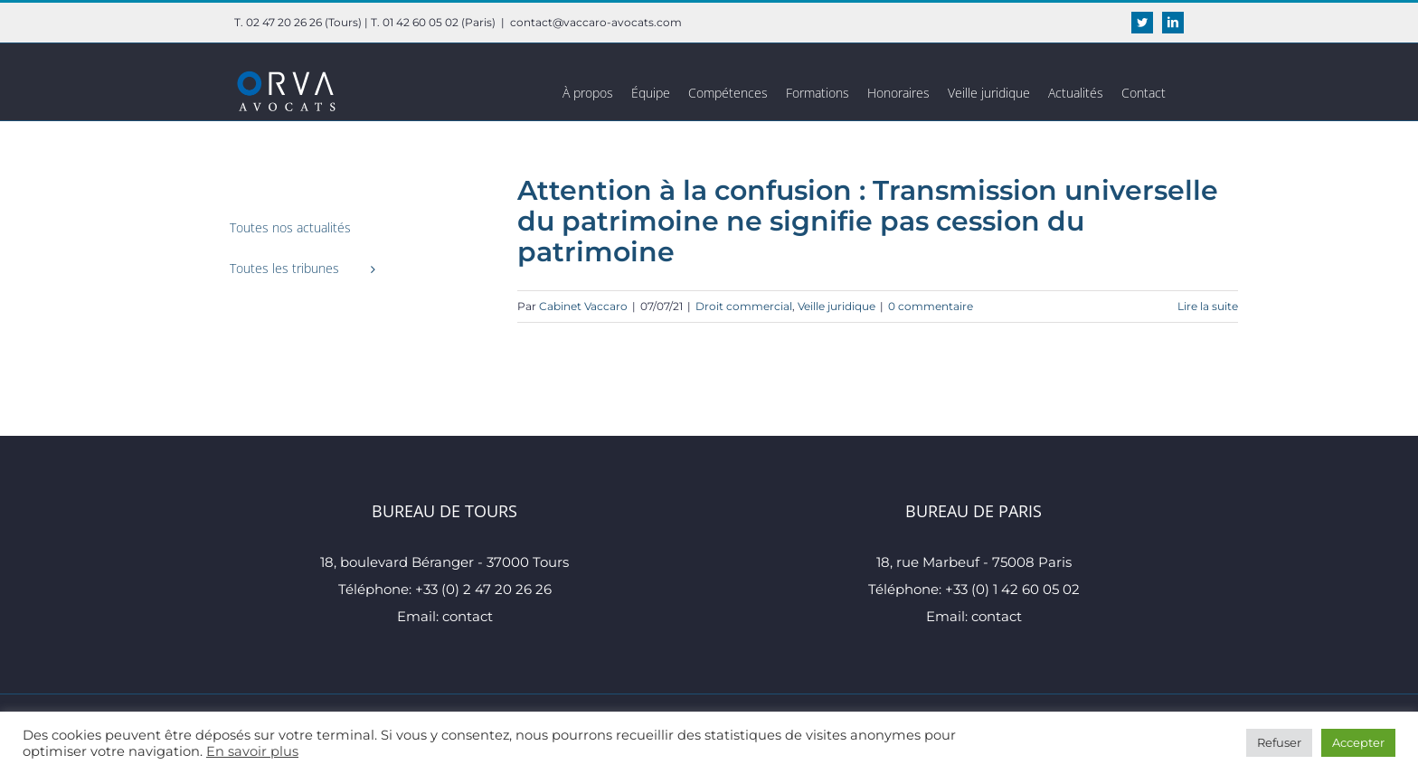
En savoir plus (252, 751)
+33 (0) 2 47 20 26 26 (483, 589)
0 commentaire (930, 306)
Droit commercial (743, 306)
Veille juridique (836, 306)
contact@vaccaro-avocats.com (596, 22)
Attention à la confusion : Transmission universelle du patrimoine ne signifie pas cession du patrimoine (867, 221)
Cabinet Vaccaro (583, 306)
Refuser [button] (1279, 742)
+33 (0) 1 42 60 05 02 (1012, 589)
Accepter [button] (1358, 742)
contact (467, 616)
